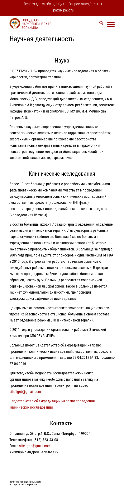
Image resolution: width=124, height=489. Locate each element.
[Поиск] (99, 23)
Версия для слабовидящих (44, 4)
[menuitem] (44, 4)
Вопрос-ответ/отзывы (85, 4)
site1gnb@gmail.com (25, 391)
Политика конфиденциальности (25, 481)
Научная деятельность (41, 39)
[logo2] (51, 23)
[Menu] (109, 23)
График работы (63, 10)
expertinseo (32, 484)
